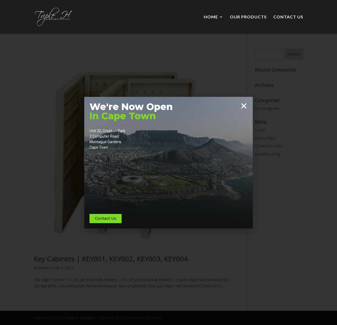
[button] (243, 105)
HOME (211, 17)
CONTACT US (288, 17)
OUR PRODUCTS (248, 17)
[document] (168, 162)
